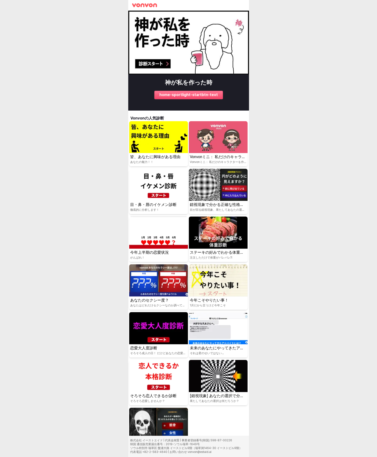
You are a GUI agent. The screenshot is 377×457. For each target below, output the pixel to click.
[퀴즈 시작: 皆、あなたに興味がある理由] (158, 144)
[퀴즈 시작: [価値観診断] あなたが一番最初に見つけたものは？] (158, 430)
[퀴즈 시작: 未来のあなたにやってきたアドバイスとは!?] (218, 335)
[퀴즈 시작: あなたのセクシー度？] (158, 287)
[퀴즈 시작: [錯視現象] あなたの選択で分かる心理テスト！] (218, 382)
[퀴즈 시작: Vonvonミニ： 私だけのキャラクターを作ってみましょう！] (218, 144)
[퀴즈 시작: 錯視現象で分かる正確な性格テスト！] (218, 191)
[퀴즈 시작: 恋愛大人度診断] (158, 335)
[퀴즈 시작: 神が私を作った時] (188, 61)
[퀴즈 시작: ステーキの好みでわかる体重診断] (218, 239)
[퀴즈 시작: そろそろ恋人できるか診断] (158, 382)
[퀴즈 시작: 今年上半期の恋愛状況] (158, 239)
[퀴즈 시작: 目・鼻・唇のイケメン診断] (158, 191)
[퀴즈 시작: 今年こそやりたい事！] (218, 287)
